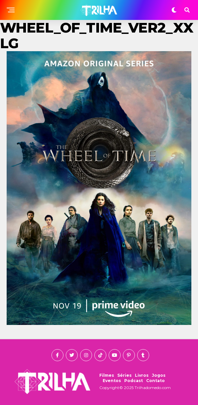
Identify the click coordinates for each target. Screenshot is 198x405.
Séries (124, 375)
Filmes (106, 375)
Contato (155, 380)
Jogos (158, 375)
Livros (141, 375)
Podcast (133, 380)
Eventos (112, 380)
